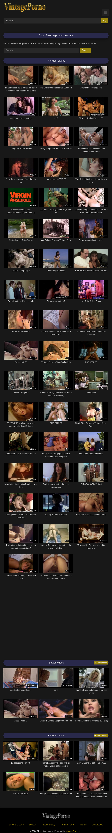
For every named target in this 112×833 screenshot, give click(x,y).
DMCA (32, 824)
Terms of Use (67, 824)
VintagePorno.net (74, 831)
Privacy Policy (48, 824)
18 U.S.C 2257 (16, 824)
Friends (83, 824)
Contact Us (97, 824)
